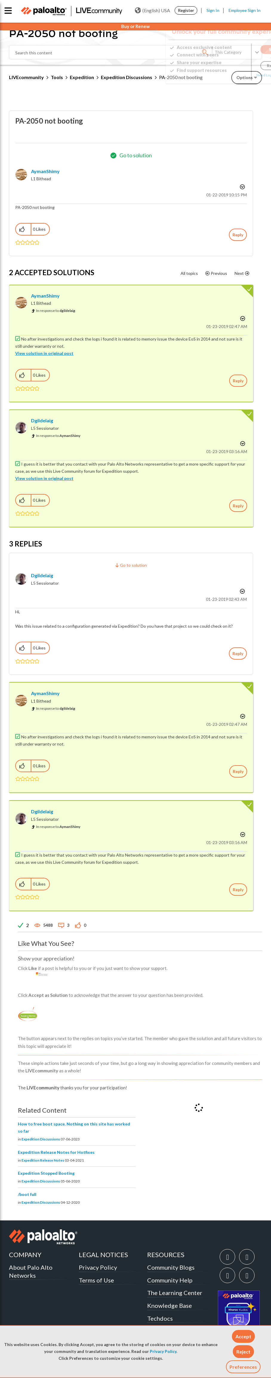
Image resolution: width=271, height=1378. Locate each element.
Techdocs (160, 1318)
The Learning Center (174, 1292)
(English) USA (152, 10)
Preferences (243, 1367)
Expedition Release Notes (42, 1160)
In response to (55, 310)
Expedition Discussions (40, 1139)
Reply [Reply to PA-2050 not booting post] (237, 234)
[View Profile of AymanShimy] (45, 171)
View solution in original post (44, 353)
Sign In (213, 10)
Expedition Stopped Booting (46, 1173)
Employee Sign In (245, 10)
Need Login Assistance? (235, 75)
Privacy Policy (163, 1351)
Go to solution (135, 155)
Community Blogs (171, 1267)
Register (186, 10)
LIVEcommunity (26, 77)
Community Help (170, 1280)
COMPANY (25, 1255)
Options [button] (242, 186)
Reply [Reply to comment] (238, 380)
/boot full (27, 1194)
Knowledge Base (169, 1305)
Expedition (82, 77)
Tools (57, 77)
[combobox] (110, 52)
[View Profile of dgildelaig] (42, 420)
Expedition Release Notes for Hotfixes (56, 1152)
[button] (243, 1336)
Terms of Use (96, 1280)
